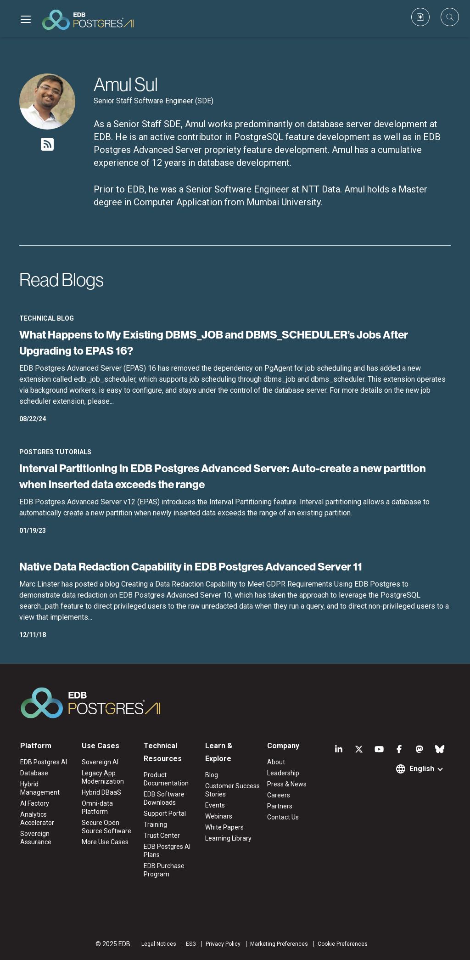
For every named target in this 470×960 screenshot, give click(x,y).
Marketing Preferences (279, 944)
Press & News (287, 784)
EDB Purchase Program (164, 870)
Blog (211, 775)
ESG (191, 944)
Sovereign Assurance (35, 838)
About (276, 762)
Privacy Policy (223, 944)
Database (34, 773)
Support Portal (165, 813)
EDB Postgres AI (43, 762)
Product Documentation (166, 779)
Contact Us (283, 817)
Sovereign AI (100, 762)
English (421, 768)
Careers (278, 795)
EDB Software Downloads (164, 798)
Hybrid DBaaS (101, 792)
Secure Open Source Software (106, 827)
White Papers (224, 827)
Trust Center (162, 835)
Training (155, 824)
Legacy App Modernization (103, 777)
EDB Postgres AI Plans (167, 850)
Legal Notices (158, 944)
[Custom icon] (420, 17)
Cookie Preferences (343, 944)
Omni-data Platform (97, 807)
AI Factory (34, 803)
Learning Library (228, 838)
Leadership (283, 773)
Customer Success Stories (232, 790)
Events (215, 805)
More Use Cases (105, 842)
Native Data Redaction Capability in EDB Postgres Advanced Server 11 (190, 566)
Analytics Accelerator (37, 818)
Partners (279, 806)
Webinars (218, 816)
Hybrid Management (40, 788)
